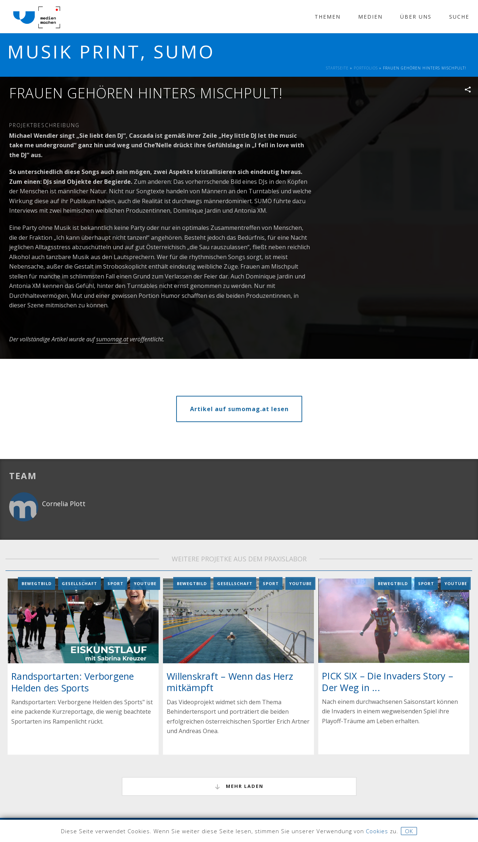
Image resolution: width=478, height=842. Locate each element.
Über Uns (416, 16)
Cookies (377, 831)
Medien (370, 16)
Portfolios (366, 68)
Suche (459, 16)
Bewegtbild (37, 583)
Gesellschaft (79, 583)
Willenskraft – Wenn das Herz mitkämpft (230, 682)
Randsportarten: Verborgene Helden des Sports (72, 682)
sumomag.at (112, 339)
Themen (328, 16)
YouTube (145, 583)
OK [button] (409, 831)
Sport (115, 583)
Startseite (337, 68)
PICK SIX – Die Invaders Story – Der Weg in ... (387, 681)
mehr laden (239, 786)
